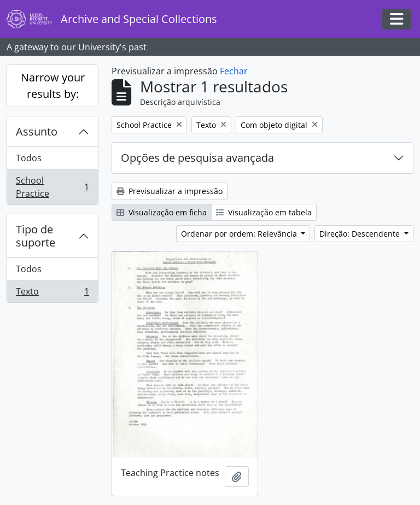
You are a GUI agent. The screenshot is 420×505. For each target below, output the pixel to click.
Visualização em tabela (264, 212)
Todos (29, 158)
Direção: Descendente (360, 233)
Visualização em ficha (161, 212)
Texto (52, 293)
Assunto (36, 131)
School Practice (52, 186)
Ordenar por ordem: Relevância (240, 233)
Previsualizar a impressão (169, 191)
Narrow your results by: (53, 85)
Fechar (234, 71)
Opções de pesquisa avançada (197, 157)
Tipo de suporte (35, 236)
